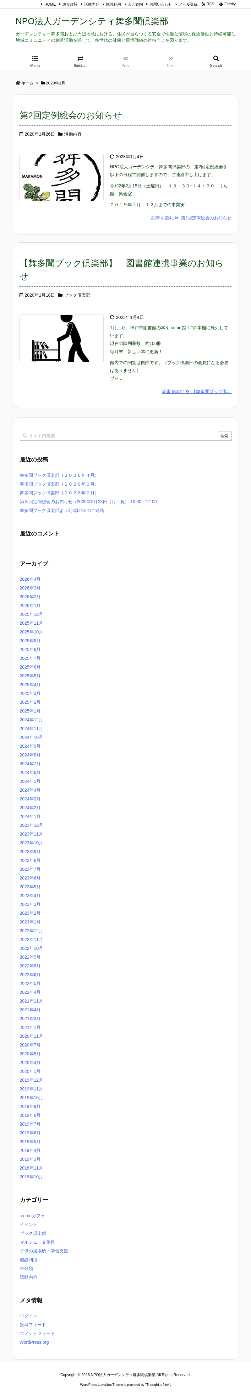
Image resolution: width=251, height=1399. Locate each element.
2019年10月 (31, 1097)
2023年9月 (30, 851)
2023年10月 (31, 842)
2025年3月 (30, 693)
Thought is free (157, 1384)
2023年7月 (30, 869)
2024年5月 (30, 781)
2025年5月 (30, 675)
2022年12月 (31, 930)
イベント (28, 1224)
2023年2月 (30, 913)
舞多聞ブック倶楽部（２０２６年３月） (59, 484)
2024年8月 (30, 754)
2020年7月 (30, 1044)
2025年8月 (30, 649)
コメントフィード (37, 1333)
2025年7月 (30, 658)
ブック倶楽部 (77, 295)
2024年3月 (30, 798)
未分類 (26, 1268)
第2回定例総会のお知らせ (71, 115)
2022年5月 (30, 983)
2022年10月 (31, 948)
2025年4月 (30, 684)
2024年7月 (30, 763)
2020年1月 (30, 1071)
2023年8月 (30, 860)
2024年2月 (30, 807)
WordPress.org (34, 1342)
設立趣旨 (70, 4)
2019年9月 (30, 1106)
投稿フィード (33, 1324)
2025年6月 (30, 667)
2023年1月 (30, 921)
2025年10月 (31, 631)
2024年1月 (30, 816)
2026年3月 (30, 587)
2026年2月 (30, 596)
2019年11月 (31, 1088)
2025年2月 (30, 702)
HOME (50, 4)
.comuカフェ (32, 1215)
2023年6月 (30, 877)
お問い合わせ (161, 4)
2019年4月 (30, 1150)
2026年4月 (30, 579)
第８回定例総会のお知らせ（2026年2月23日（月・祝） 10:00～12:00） (90, 501)
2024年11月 (31, 728)
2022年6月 (30, 974)
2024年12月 (31, 719)
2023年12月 (31, 825)
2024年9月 (30, 746)
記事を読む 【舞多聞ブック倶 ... (197, 391)
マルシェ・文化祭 (37, 1242)
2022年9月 (30, 957)
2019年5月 (30, 1141)
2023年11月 (31, 834)
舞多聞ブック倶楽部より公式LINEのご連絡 (62, 510)
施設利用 (113, 4)
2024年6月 (30, 772)
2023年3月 (30, 904)
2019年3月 (30, 1159)
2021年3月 (30, 1018)
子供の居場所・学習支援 (44, 1250)
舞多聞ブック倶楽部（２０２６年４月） (59, 475)
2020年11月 (31, 1036)
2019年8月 (30, 1115)
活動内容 (91, 4)
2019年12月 (31, 1080)
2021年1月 (30, 1027)
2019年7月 (30, 1124)
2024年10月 (31, 737)
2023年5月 (30, 886)
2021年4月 (30, 1009)
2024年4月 (30, 790)
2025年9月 (30, 640)
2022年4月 (30, 992)
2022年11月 (31, 939)
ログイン (28, 1315)
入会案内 (135, 4)
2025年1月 (30, 710)
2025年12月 (31, 614)
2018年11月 (31, 1167)
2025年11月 (31, 623)
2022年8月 (30, 965)
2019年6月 (30, 1132)
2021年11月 (31, 1001)
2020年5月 (30, 1053)
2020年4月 (30, 1062)
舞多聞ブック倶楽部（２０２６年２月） (59, 492)
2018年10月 (31, 1176)
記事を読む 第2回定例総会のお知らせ (191, 217)
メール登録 (188, 4)
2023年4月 (30, 895)
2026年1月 (30, 605)
